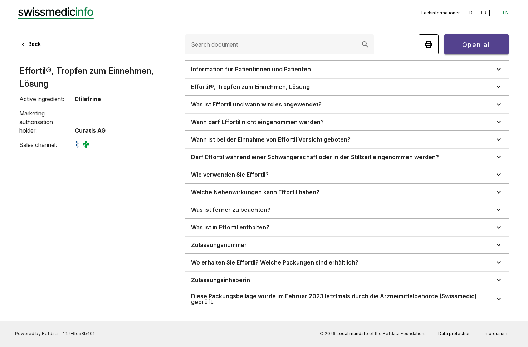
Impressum (495, 333)
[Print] (429, 44)
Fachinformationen (441, 12)
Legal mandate (352, 333)
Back (30, 44)
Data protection (454, 333)
